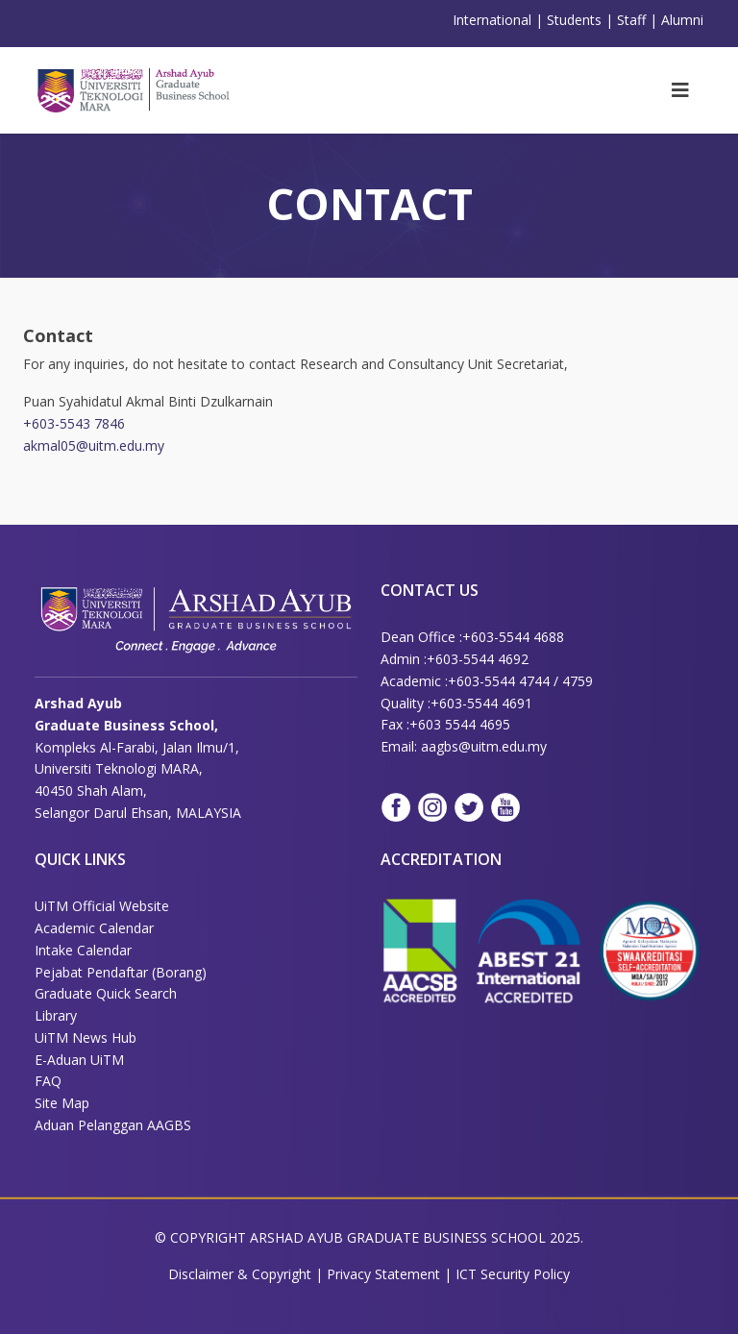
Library (56, 1015)
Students (574, 20)
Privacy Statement (385, 1274)
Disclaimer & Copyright (239, 1274)
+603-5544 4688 (513, 637)
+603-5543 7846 (74, 423)
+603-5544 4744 (499, 681)
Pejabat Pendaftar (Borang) (121, 972)
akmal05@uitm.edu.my (93, 445)
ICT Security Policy (512, 1274)
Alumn (681, 20)
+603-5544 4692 (478, 659)
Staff (631, 20)
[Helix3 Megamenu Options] (680, 90)
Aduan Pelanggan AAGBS (113, 1125)
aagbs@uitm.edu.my (484, 746)
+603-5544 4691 (481, 703)
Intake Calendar (83, 950)
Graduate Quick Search (106, 993)
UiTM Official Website (102, 906)
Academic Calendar (94, 928)
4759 (577, 681)
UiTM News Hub (85, 1037)
